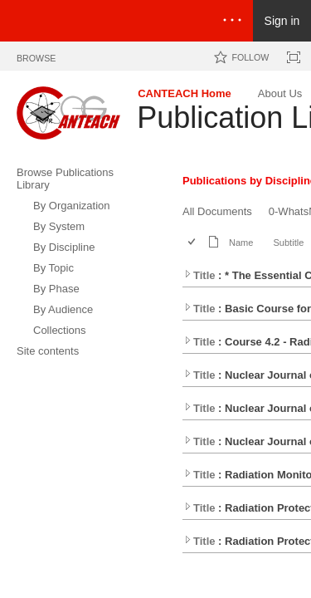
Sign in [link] (282, 20)
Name (241, 243)
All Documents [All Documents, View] (217, 211)
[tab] (36, 55)
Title (199, 275)
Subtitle (288, 243)
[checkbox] (192, 243)
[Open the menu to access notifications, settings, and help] (232, 21)
